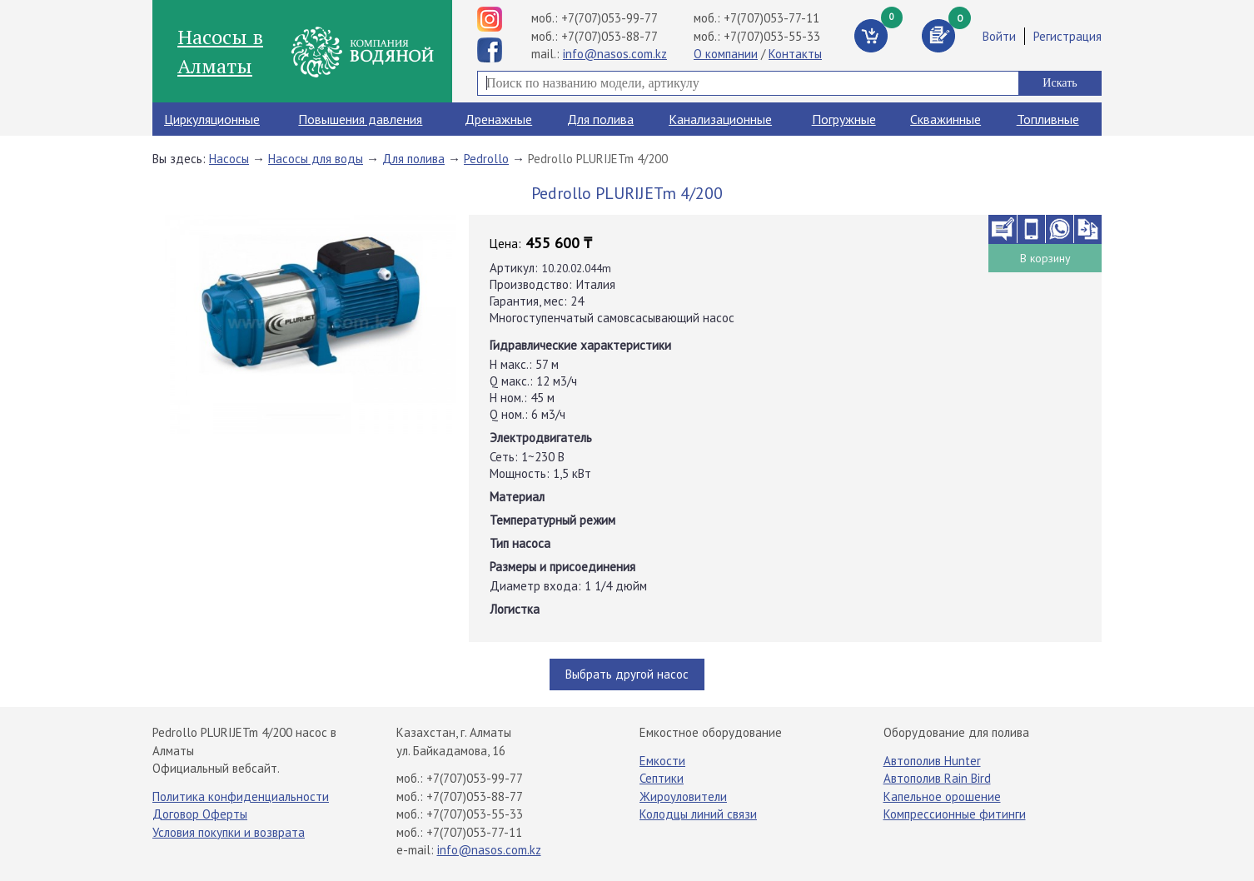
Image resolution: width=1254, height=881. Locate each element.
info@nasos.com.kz (615, 54)
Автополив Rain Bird (937, 778)
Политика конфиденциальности (240, 796)
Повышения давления (360, 119)
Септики (661, 778)
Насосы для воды (315, 159)
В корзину (1045, 258)
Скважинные (945, 119)
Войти (999, 36)
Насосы (229, 159)
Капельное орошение (942, 796)
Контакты (795, 54)
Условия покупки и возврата (228, 832)
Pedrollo (486, 159)
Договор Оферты (199, 814)
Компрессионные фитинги (954, 814)
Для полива (600, 119)
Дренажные (498, 119)
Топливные (1048, 119)
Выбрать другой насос (627, 674)
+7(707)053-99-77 (609, 18)
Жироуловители (683, 796)
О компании (726, 54)
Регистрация (1067, 36)
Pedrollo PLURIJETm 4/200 (598, 159)
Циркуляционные (212, 119)
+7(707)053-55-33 (772, 36)
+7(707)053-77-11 (771, 18)
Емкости (662, 761)
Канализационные (720, 119)
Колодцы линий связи (698, 814)
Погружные (844, 119)
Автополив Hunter (932, 761)
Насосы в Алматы (220, 50)
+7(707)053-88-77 (609, 36)
